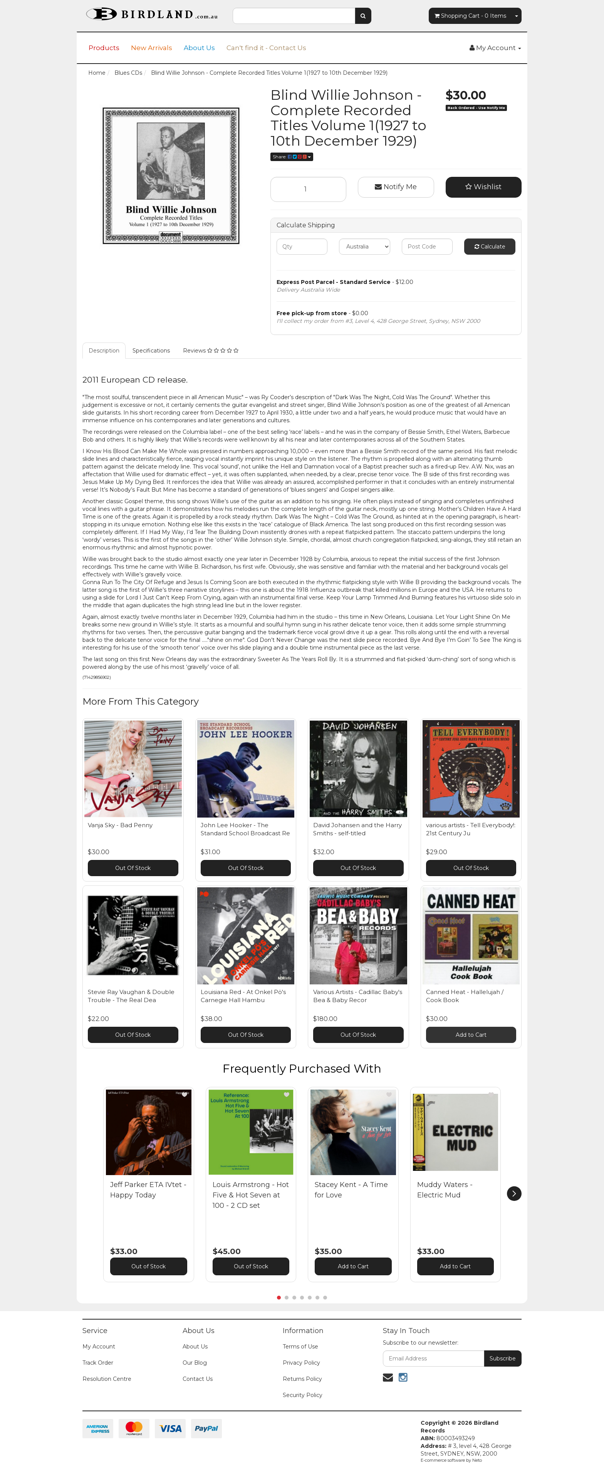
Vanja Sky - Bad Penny (120, 825)
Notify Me (396, 187)
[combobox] (294, 16)
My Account (98, 1346)
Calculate (490, 246)
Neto (477, 1460)
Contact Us (198, 1378)
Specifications (151, 350)
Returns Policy (302, 1378)
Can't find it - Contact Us (266, 48)
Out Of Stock (133, 868)
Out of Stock (148, 1266)
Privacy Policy (301, 1362)
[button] (185, 1094)
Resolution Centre (106, 1378)
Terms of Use (300, 1346)
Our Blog (195, 1362)
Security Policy (302, 1395)
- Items (470, 15)
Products (104, 48)
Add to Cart (471, 1034)
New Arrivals (151, 48)
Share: (292, 157)
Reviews (210, 350)
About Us (199, 48)
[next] (514, 1193)
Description (104, 350)
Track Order (97, 1362)
